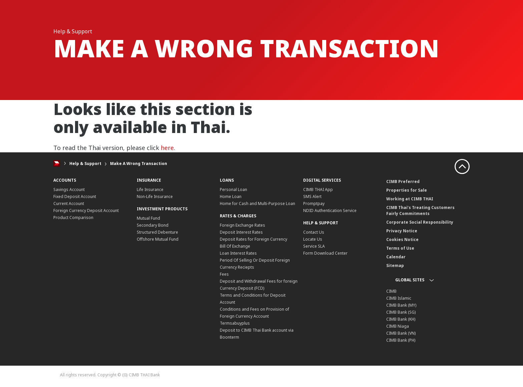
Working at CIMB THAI (409, 199)
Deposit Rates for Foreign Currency (253, 239)
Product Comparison (73, 217)
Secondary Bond (152, 225)
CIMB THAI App (318, 189)
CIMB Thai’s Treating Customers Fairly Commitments (420, 210)
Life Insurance (150, 189)
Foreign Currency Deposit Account (86, 210)
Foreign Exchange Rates (242, 225)
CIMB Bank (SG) (401, 312)
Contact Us (313, 232)
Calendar (396, 257)
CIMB (391, 291)
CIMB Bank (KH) (400, 319)
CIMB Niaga (397, 326)
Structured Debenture (157, 232)
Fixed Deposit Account (74, 196)
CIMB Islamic (398, 298)
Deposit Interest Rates (241, 232)
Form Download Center (325, 253)
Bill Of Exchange (235, 246)
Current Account (68, 203)
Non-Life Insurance (155, 196)
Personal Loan (233, 189)
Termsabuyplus (235, 323)
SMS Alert (312, 196)
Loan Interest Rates (238, 253)
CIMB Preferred (403, 181)
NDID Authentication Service (330, 210)
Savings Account (69, 189)
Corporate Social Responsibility (419, 222)
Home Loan (230, 196)
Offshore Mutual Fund (157, 239)
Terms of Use (400, 248)
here (167, 148)
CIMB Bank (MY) (401, 305)
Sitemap (395, 265)
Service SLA (314, 246)
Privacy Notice (401, 231)
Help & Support (85, 163)
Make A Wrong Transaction (138, 163)
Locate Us (312, 239)
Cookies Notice (402, 239)
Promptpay (314, 203)
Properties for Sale (406, 190)
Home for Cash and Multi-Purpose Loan (257, 203)
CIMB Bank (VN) (401, 333)
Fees (224, 274)
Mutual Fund (148, 218)
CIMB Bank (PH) (400, 340)
